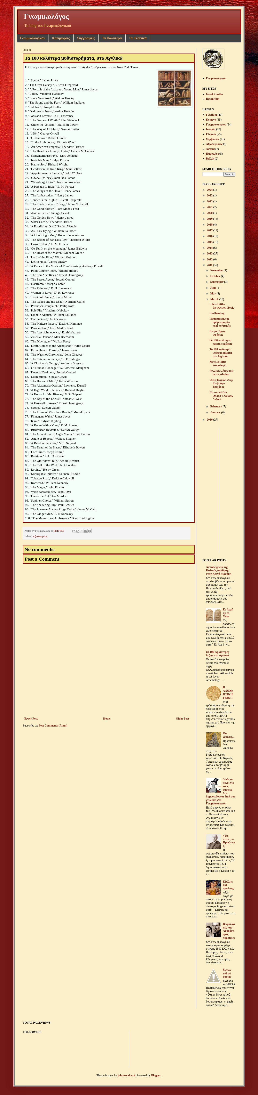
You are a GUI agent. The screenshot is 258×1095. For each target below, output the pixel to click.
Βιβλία (210, 158)
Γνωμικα (211, 114)
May (213, 293)
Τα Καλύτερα (112, 38)
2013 (210, 253)
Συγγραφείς (86, 38)
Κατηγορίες (61, 38)
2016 (210, 236)
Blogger (156, 1075)
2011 (210, 265)
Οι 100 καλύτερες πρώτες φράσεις (221, 342)
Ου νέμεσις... (228, 735)
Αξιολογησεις (40, 536)
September (217, 281)
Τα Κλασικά (138, 38)
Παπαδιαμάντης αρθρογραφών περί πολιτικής (220, 322)
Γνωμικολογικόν (32, 38)
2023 (210, 195)
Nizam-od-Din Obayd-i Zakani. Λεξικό (221, 396)
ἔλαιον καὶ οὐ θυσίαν (227, 973)
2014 (210, 247)
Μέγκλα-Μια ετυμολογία (218, 363)
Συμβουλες (212, 139)
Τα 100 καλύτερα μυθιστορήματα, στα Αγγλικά (221, 353)
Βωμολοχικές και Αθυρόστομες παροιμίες (229, 931)
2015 (210, 242)
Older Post (182, 718)
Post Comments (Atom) (53, 725)
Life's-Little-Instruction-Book (222, 306)
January (215, 412)
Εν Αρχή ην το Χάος (228, 613)
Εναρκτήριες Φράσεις (217, 333)
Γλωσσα (211, 134)
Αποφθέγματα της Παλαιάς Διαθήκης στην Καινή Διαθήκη (218, 571)
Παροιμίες (212, 153)
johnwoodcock (126, 1075)
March (214, 299)
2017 (210, 230)
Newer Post (31, 718)
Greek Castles (214, 94)
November (217, 270)
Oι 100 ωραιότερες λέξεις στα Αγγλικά (217, 653)
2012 (210, 259)
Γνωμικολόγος (46, 16)
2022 (210, 201)
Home (107, 718)
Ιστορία (211, 129)
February (216, 406)
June (213, 287)
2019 (210, 218)
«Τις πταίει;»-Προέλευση (229, 840)
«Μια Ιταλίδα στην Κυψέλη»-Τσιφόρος (221, 384)
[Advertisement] (106, 682)
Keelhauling (217, 313)
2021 (210, 207)
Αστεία (210, 149)
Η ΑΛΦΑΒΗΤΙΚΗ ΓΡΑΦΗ (228, 692)
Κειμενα (211, 119)
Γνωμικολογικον (216, 124)
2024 (210, 189)
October (215, 276)
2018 (210, 224)
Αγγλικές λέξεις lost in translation (222, 372)
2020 (210, 212)
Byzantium (212, 98)
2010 (210, 419)
